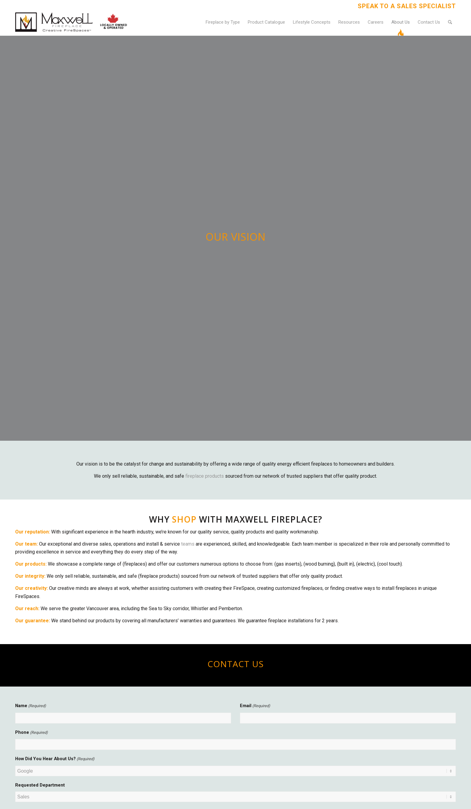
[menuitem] (405, 6)
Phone (31, 733)
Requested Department (40, 785)
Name (30, 706)
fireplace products (204, 476)
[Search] (450, 22)
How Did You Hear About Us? (55, 759)
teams (187, 544)
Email (255, 706)
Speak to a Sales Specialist (407, 6)
